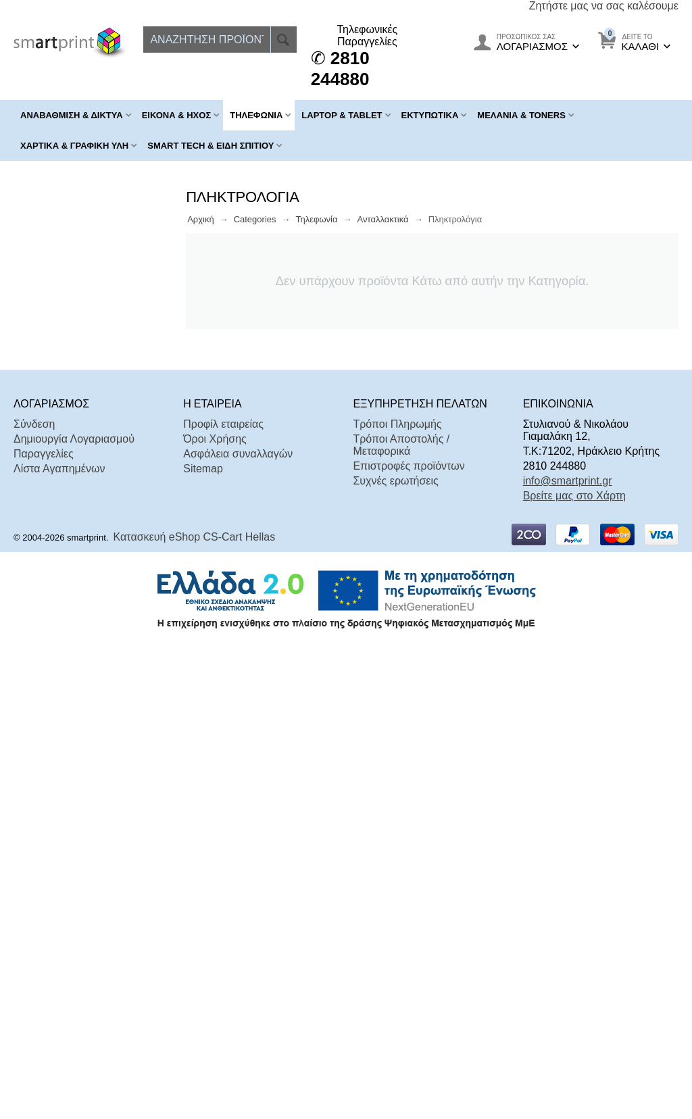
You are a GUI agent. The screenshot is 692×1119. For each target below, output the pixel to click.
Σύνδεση (34, 894)
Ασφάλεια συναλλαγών (238, 924)
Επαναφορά (139, 780)
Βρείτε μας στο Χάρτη (574, 966)
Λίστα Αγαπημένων (59, 939)
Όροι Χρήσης (215, 909)
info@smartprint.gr (567, 951)
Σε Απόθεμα (67, 744)
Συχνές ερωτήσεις (395, 951)
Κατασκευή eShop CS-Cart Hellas (195, 1007)
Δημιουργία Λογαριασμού (74, 909)
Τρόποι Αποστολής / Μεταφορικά (401, 915)
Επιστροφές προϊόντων (408, 936)
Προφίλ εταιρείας (223, 894)
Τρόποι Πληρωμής (397, 894)
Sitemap (203, 939)
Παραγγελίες (44, 924)
